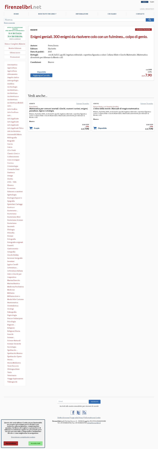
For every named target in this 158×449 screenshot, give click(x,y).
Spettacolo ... (12, 350)
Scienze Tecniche (14, 344)
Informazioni (82, 14)
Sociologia (11, 347)
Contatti (140, 14)
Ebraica (10, 185)
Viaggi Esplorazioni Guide (15, 379)
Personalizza (11, 443)
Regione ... (11, 325)
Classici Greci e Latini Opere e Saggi (15, 154)
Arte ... (9, 106)
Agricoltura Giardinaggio (12, 71)
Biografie (11, 141)
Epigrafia (11, 201)
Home (16, 14)
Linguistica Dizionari (11, 277)
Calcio (9, 147)
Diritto (10, 179)
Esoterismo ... (12, 211)
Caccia (10, 144)
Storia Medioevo (14, 363)
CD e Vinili (11, 150)
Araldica (10, 84)
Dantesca (11, 173)
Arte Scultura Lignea (12, 112)
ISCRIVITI (94, 402)
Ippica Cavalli (12, 265)
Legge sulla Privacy (77, 418)
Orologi (10, 309)
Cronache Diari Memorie (13, 169)
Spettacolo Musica (14, 353)
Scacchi (10, 334)
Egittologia (11, 195)
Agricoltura (12, 68)
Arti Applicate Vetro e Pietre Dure (15, 128)
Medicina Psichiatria (15, 287)
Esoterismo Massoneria (11, 214)
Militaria (10, 293)
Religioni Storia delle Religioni (13, 331)
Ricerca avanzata (9, 23)
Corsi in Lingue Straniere (13, 160)
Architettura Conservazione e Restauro (13, 93)
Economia (11, 188)
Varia (9, 372)
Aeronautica (12, 65)
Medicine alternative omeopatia (11, 290)
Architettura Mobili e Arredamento (15, 103)
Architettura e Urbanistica (13, 96)
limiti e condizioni (15, 39)
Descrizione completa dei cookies (23, 437)
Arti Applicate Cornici (13, 122)
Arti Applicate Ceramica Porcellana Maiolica (15, 119)
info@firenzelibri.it (94, 423)
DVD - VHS (11, 182)
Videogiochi (12, 382)
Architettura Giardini (12, 100)
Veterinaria (11, 375)
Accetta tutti (35, 443)
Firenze (10, 236)
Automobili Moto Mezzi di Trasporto (15, 135)
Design (10, 176)
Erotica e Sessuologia (12, 207)
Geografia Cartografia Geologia (11, 252)
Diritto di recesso (63, 418)
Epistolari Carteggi (14, 204)
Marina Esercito (13, 280)
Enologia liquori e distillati (14, 198)
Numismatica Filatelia (12, 303)
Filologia (10, 230)
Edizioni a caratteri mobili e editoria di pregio (15, 192)
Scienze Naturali (14, 341)
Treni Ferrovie (13, 366)
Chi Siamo (112, 14)
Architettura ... (13, 90)
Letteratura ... (12, 268)
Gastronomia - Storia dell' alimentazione (13, 249)
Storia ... (10, 360)
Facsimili (10, 226)
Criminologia (12, 166)
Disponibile (41, 72)
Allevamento (12, 74)
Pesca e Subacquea (14, 318)
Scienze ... (11, 337)
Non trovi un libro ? (47, 14)
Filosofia (10, 233)
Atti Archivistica (13, 131)
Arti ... (9, 115)
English (152, 2)
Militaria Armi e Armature (13, 296)
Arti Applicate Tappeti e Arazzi (13, 125)
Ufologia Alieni (13, 369)
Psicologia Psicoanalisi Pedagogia (12, 322)
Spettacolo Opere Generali (14, 357)
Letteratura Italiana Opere (15, 271)
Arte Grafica (12, 109)
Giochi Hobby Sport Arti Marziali (14, 255)
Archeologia (12, 87)
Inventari (10, 261)
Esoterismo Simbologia (12, 223)
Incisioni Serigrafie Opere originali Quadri (14, 258)
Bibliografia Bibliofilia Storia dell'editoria (14, 138)
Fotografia (11, 239)
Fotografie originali (15, 242)
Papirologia (12, 315)
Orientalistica (12, 306)
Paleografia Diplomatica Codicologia (12, 312)
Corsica (10, 163)
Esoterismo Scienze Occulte (15, 220)
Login (142, 9)
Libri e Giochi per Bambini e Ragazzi (14, 274)
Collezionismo (13, 157)
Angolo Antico (13, 77)
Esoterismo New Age (14, 217)
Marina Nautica (13, 284)
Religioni (11, 328)
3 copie (36, 128)
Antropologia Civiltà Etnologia (14, 81)
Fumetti (10, 245)
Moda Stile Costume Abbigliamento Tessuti (15, 299)
